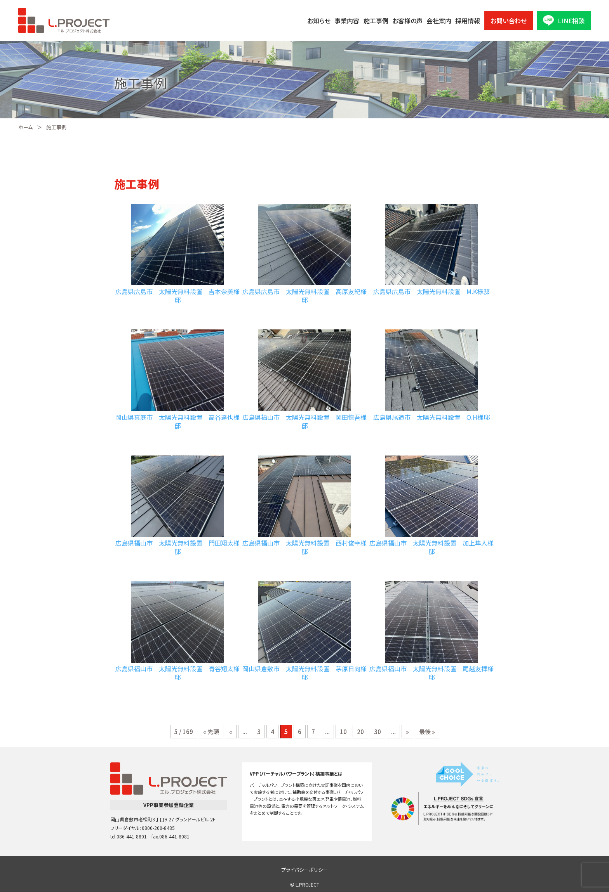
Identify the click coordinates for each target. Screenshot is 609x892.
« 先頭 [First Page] (211, 731)
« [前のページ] (230, 731)
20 (360, 731)
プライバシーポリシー (304, 869)
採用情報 (467, 20)
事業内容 (346, 20)
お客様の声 (407, 20)
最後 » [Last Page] (427, 731)
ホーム (25, 127)
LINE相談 (564, 20)
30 (377, 731)
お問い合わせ (509, 20)
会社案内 (438, 20)
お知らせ (319, 20)
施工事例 (376, 20)
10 (343, 731)
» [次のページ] (407, 731)
